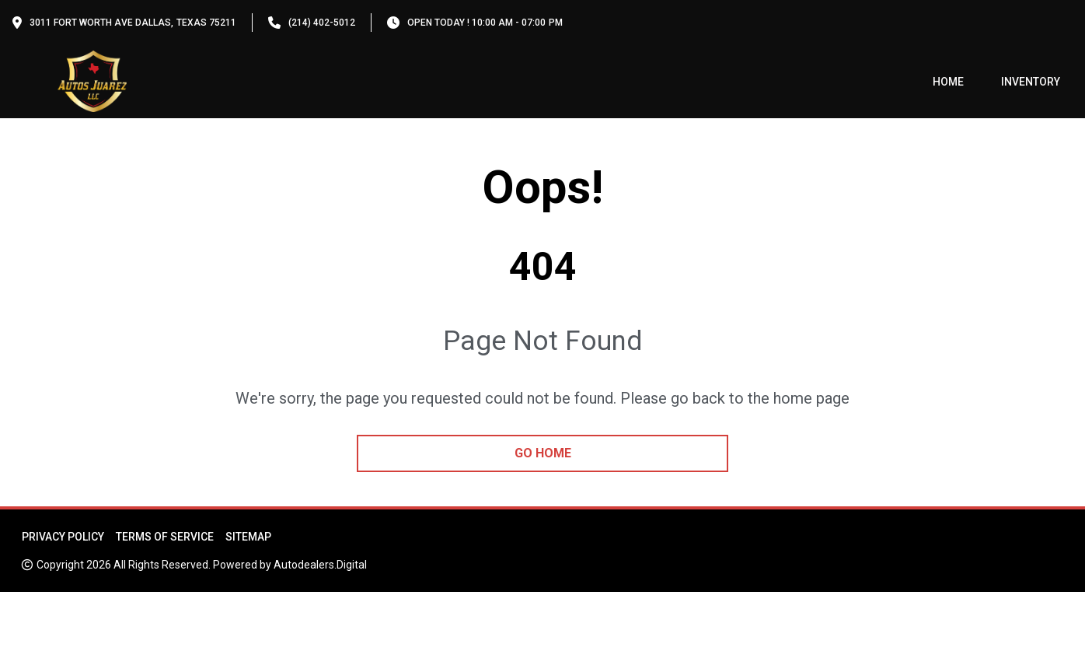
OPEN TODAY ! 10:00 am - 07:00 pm (485, 22)
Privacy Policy (63, 536)
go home (543, 453)
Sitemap (248, 536)
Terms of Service (165, 536)
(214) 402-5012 (321, 22)
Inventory (1030, 81)
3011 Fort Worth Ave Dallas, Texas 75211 (133, 22)
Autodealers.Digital (320, 564)
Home (948, 81)
